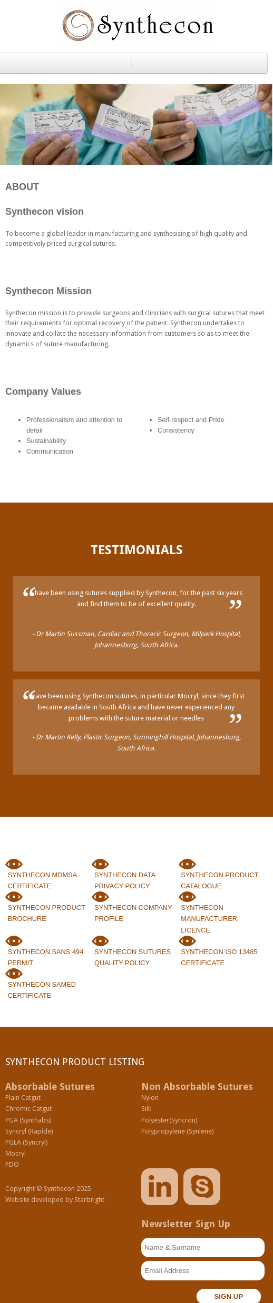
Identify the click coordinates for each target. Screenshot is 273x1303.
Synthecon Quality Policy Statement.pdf (100, 941)
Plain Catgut (23, 1097)
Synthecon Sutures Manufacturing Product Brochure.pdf (14, 897)
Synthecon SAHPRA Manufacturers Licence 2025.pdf (187, 897)
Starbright (89, 1200)
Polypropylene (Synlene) (177, 1131)
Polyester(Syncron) (169, 1120)
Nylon (150, 1097)
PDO (12, 1164)
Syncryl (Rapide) (29, 1131)
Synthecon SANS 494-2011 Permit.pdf (14, 941)
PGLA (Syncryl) (26, 1142)
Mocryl (15, 1153)
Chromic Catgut (28, 1108)
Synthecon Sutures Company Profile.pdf (100, 897)
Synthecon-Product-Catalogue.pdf (187, 864)
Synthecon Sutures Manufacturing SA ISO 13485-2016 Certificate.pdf (187, 941)
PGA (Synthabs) (28, 1120)
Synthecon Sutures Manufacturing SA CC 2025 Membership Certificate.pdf (14, 974)
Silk (146, 1108)
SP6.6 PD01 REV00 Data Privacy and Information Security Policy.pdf (100, 864)
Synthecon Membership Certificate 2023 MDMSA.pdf (14, 864)
